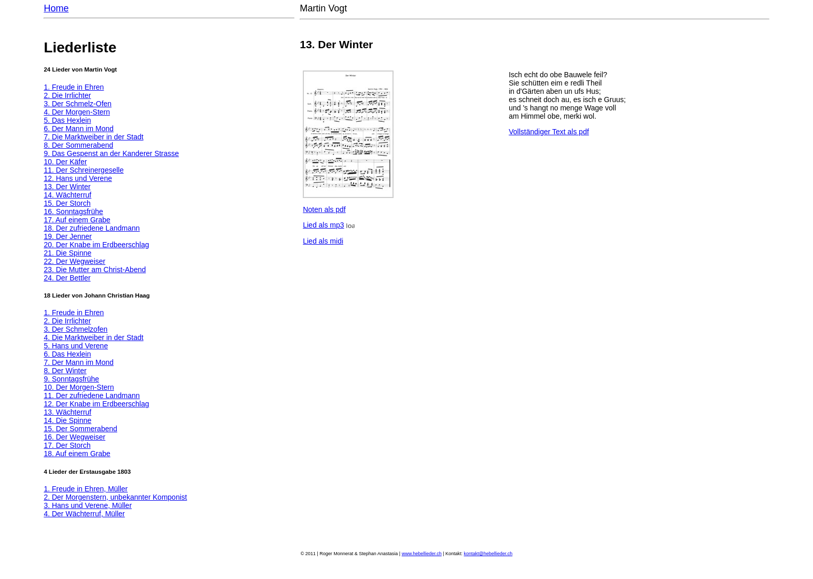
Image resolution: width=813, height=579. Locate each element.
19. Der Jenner (68, 236)
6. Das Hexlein (67, 354)
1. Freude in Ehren (74, 87)
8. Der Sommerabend (78, 145)
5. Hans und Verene (76, 346)
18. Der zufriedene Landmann (91, 228)
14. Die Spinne (67, 420)
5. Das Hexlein (67, 120)
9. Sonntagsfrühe (71, 379)
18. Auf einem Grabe (77, 453)
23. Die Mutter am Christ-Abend (95, 269)
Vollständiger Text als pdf (549, 132)
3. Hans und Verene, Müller (88, 505)
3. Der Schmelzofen (75, 329)
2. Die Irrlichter (67, 95)
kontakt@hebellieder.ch (488, 553)
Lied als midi (323, 241)
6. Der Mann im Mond (79, 128)
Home (56, 8)
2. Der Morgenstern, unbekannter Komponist (115, 497)
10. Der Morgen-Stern (79, 387)
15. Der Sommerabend (80, 429)
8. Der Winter (65, 370)
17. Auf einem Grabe (77, 220)
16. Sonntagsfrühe (73, 211)
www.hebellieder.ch (422, 553)
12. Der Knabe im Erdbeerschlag (96, 404)
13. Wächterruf (67, 412)
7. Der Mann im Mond (79, 362)
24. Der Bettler (67, 278)
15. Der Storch (67, 203)
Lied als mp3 (323, 225)
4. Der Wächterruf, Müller (84, 514)
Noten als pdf (324, 209)
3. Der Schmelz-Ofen (77, 104)
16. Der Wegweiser (74, 437)
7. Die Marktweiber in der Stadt (93, 137)
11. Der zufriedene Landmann (91, 395)
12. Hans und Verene (78, 178)
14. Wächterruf (67, 195)
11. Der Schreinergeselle (83, 170)
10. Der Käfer (65, 162)
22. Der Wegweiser (74, 261)
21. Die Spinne (67, 253)
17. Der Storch (67, 445)
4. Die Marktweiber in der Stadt (93, 337)
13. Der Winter (67, 186)
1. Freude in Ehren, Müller (86, 489)
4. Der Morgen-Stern (77, 112)
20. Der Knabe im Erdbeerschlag (96, 245)
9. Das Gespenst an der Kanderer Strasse (111, 153)
